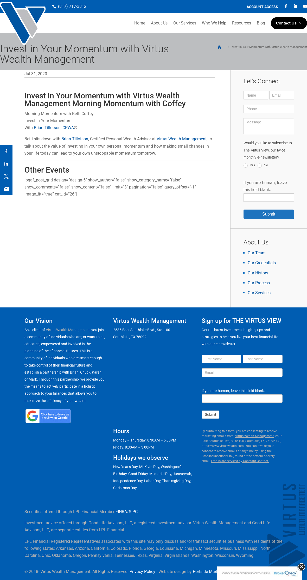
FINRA (121, 511)
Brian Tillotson (47, 127)
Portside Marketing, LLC (214, 571)
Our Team (257, 252)
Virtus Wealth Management (182, 138)
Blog (261, 23)
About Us (159, 23)
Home (139, 23)
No (263, 165)
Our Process (259, 282)
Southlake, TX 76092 (129, 337)
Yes (249, 165)
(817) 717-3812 (72, 6)
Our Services (184, 23)
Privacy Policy (142, 571)
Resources (241, 23)
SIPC (133, 511)
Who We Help (214, 23)
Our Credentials (262, 262)
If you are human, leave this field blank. (233, 391)
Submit (268, 214)
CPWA (68, 127)
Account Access (262, 7)
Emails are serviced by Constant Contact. (240, 461)
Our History (258, 272)
